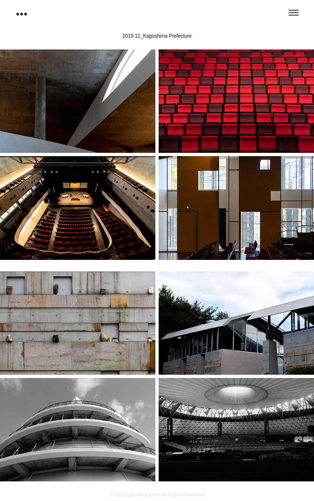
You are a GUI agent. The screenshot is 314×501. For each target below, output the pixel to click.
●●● (21, 13)
